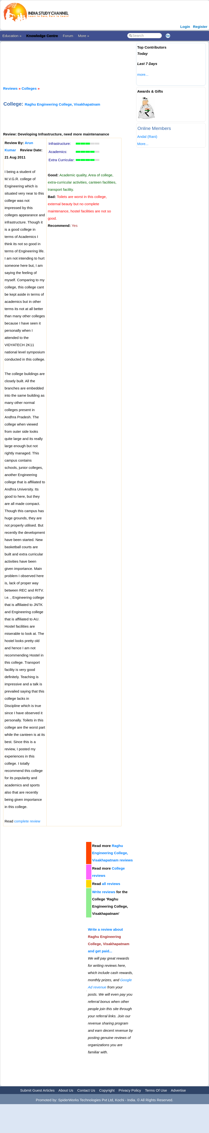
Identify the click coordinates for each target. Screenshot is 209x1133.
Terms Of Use (156, 1090)
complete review (27, 821)
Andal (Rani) (147, 136)
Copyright (106, 1090)
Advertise (178, 1090)
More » (83, 36)
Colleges (29, 88)
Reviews (10, 88)
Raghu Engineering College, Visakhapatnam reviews (112, 853)
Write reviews (103, 892)
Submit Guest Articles (37, 1090)
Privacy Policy (130, 1090)
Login (185, 27)
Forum (68, 36)
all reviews (111, 884)
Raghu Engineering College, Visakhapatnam (62, 104)
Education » (11, 36)
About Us (65, 1090)
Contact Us (86, 1090)
